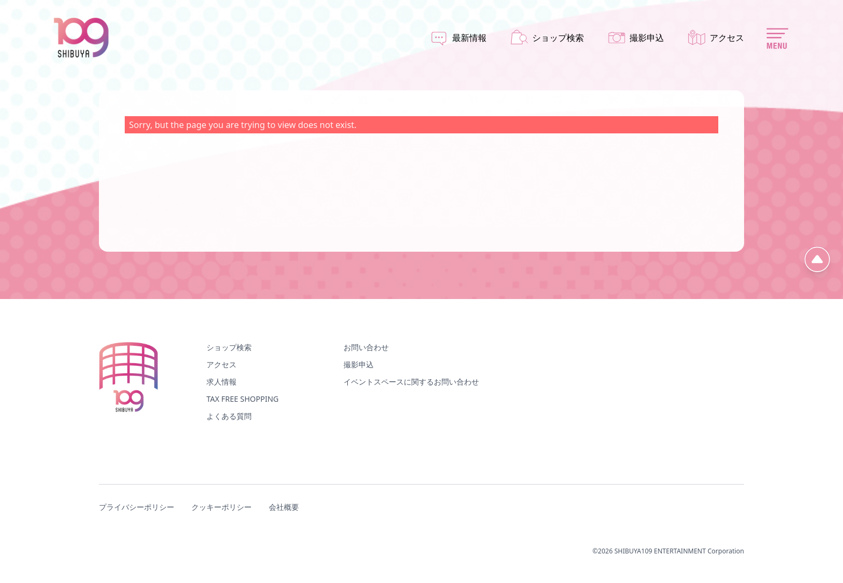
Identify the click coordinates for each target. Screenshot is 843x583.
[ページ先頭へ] (817, 259)
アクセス (221, 364)
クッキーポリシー (221, 507)
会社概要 (284, 507)
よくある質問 (229, 416)
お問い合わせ (366, 347)
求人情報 (221, 381)
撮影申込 (359, 364)
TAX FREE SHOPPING (242, 399)
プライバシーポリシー (136, 507)
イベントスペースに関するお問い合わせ (411, 381)
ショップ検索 (229, 347)
